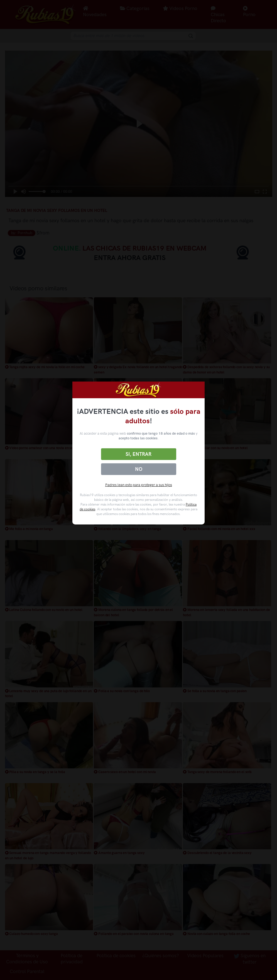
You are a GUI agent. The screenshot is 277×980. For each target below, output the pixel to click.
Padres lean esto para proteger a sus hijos (138, 485)
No (138, 469)
